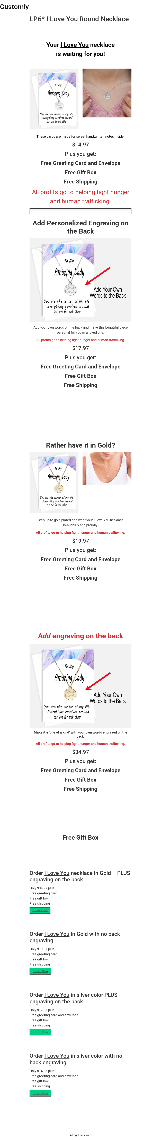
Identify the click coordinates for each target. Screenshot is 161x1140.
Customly (14, 7)
